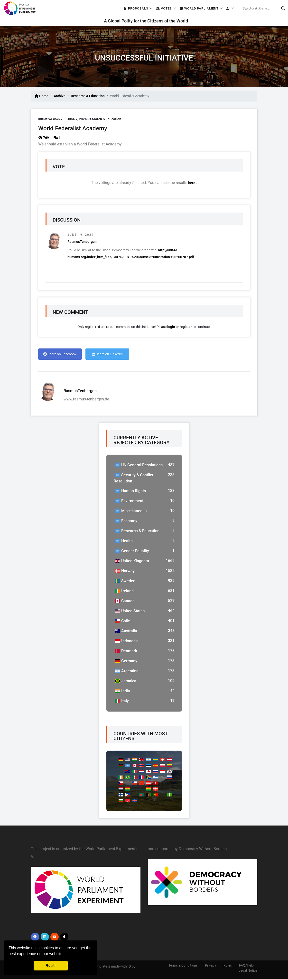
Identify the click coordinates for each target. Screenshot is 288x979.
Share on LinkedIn (107, 354)
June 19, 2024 (80, 234)
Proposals (135, 8)
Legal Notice (248, 970)
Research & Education (88, 96)
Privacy (210, 965)
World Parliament (198, 8)
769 (43, 138)
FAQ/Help (246, 965)
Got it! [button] (51, 965)
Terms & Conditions (183, 965)
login (171, 327)
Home (42, 96)
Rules (227, 965)
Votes (164, 8)
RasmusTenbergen (82, 242)
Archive (59, 96)
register (186, 327)
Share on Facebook (60, 354)
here (192, 183)
